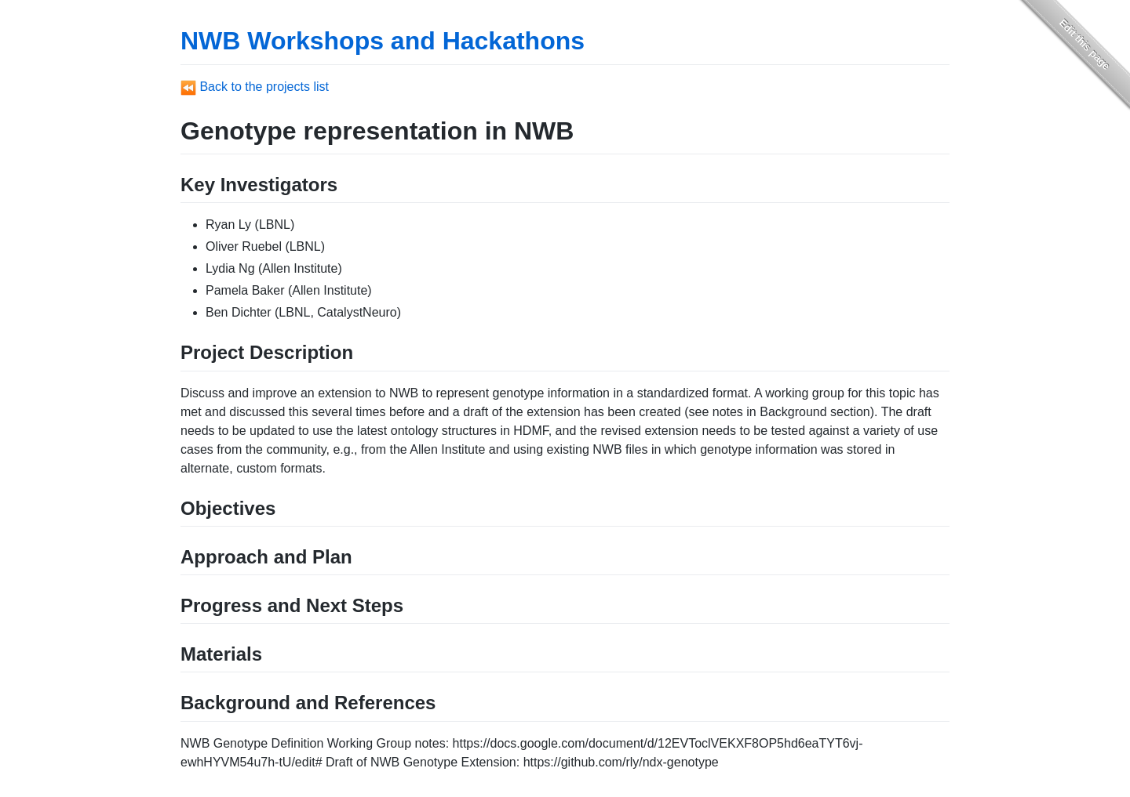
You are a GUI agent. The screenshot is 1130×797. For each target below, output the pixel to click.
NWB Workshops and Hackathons (382, 41)
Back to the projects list (254, 86)
